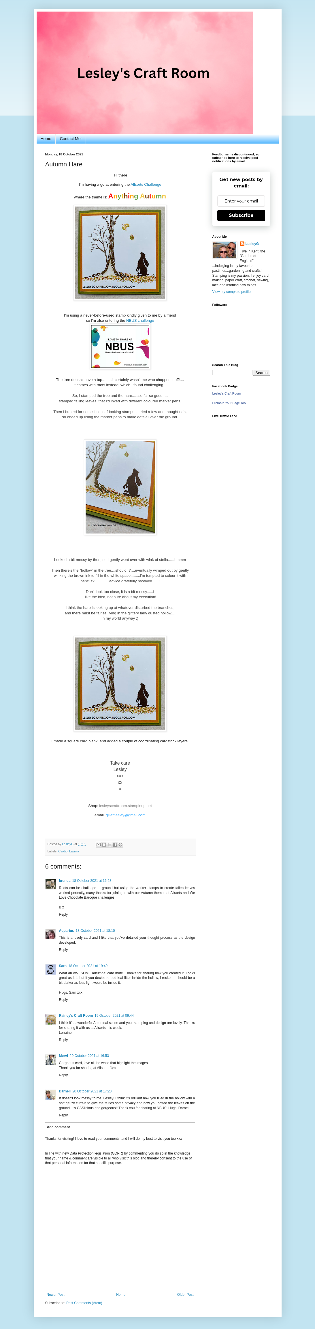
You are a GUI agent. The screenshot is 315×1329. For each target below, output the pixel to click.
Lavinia (74, 851)
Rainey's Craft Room (76, 1016)
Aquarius (66, 931)
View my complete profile (231, 292)
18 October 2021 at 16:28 (92, 881)
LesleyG (252, 244)
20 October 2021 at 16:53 (89, 1056)
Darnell (65, 1091)
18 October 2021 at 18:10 (95, 931)
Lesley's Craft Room (226, 393)
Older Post (185, 1295)
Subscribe (241, 215)
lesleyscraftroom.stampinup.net (125, 806)
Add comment (58, 1127)
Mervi (63, 1056)
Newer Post (56, 1295)
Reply (63, 914)
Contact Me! (71, 138)
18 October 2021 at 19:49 (87, 966)
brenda (65, 881)
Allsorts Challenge (146, 184)
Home (46, 138)
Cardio (62, 851)
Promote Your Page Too (229, 403)
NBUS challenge (140, 320)
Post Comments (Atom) (84, 1303)
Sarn (63, 966)
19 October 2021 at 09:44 (114, 1016)
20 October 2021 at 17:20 (92, 1091)
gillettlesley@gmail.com (126, 815)
